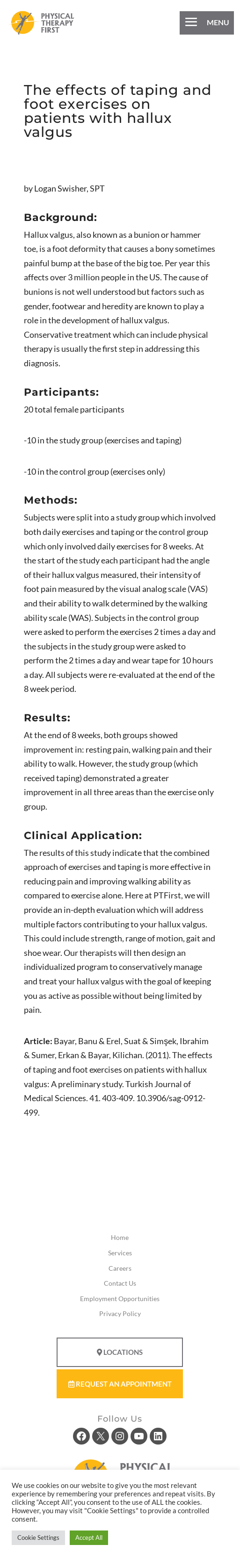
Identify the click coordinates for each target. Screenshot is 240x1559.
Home (120, 1237)
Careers (120, 1268)
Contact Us (120, 1283)
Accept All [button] (88, 1537)
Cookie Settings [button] (38, 1537)
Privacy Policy (120, 1313)
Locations (120, 1352)
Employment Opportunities (120, 1299)
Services (120, 1253)
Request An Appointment (120, 1384)
